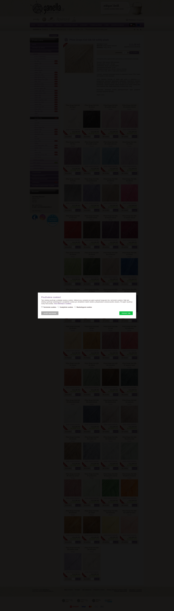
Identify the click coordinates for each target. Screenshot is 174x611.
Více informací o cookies (62, 303)
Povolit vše (126, 313)
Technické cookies (49, 307)
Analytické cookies (66, 307)
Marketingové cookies (84, 307)
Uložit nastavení (50, 313)
